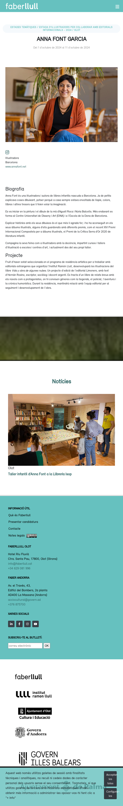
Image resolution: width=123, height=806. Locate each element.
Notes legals (22, 536)
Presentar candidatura (23, 522)
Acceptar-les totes (111, 779)
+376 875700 (16, 604)
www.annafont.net (15, 166)
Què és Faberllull (19, 515)
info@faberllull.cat (20, 563)
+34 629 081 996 (19, 568)
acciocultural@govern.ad (24, 599)
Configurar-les (111, 793)
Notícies (61, 381)
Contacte (14, 528)
